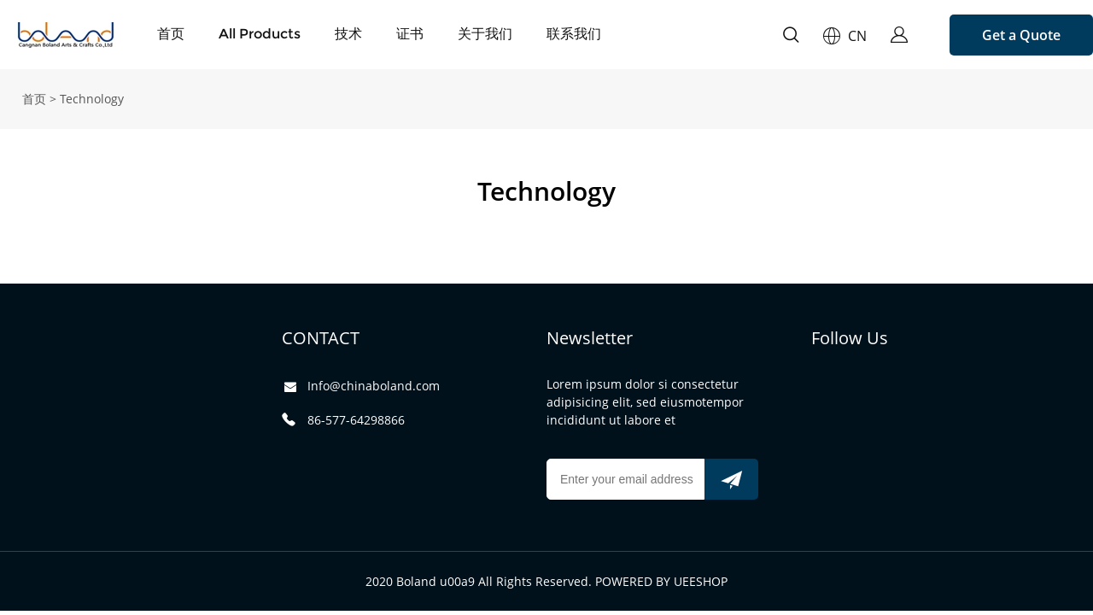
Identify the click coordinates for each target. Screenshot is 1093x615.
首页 (170, 34)
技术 (348, 34)
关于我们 (485, 34)
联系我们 (573, 34)
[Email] (625, 479)
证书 (410, 34)
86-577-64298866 (356, 420)
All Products (260, 34)
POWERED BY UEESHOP (661, 581)
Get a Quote (1021, 35)
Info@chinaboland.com (373, 386)
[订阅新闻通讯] (731, 479)
